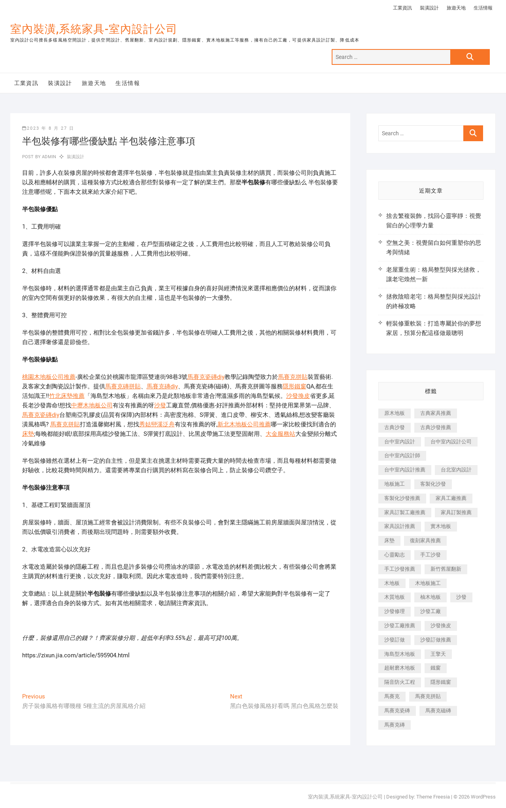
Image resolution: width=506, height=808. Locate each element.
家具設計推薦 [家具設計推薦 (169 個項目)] (399, 526)
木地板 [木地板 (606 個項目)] (392, 583)
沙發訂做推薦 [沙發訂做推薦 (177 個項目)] (435, 640)
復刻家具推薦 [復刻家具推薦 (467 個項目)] (425, 540)
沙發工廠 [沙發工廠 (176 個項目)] (430, 611)
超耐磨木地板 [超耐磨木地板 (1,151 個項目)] (399, 668)
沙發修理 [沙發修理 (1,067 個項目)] (394, 611)
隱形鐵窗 (294, 386)
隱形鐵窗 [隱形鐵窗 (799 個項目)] (440, 682)
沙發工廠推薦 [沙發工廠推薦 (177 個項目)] (399, 625)
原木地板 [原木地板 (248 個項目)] (394, 413)
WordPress (483, 797)
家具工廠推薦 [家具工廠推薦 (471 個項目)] (451, 498)
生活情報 (483, 8)
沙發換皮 (298, 395)
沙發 (160, 405)
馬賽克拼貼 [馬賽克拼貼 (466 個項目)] (428, 696)
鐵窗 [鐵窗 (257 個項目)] (435, 668)
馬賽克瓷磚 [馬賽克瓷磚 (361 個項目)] (397, 710)
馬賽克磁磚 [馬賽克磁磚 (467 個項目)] (438, 710)
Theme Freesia (433, 797)
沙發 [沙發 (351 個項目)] (461, 597)
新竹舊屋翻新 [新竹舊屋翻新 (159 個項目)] (445, 569)
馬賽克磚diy (162, 386)
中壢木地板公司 (92, 405)
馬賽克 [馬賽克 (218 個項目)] (392, 696)
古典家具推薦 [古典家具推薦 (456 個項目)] (435, 413)
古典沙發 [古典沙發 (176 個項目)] (394, 427)
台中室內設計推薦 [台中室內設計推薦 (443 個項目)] (404, 470)
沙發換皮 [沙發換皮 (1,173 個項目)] (440, 625)
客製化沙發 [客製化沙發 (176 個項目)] (433, 484)
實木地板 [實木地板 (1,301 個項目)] (440, 526)
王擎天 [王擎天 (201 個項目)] (438, 654)
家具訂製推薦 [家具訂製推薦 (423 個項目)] (456, 512)
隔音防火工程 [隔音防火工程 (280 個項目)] (399, 682)
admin (48, 156)
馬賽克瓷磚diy (206, 376)
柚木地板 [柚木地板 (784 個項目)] (430, 597)
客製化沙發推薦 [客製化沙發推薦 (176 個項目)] (402, 498)
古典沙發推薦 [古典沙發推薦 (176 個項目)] (435, 427)
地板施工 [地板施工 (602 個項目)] (394, 484)
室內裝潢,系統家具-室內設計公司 (93, 29)
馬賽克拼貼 (293, 376)
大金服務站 (280, 433)
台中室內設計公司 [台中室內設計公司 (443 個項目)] (451, 442)
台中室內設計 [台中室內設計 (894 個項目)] (399, 442)
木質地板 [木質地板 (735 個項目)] (394, 597)
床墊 (28, 433)
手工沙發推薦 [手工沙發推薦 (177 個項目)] (399, 569)
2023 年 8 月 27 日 (48, 128)
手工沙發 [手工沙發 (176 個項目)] (430, 555)
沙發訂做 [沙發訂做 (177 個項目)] (394, 640)
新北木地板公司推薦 (244, 424)
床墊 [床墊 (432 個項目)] (389, 540)
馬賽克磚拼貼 (123, 386)
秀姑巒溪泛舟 (157, 424)
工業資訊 (402, 8)
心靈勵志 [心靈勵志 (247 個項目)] (394, 555)
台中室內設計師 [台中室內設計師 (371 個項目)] (402, 455)
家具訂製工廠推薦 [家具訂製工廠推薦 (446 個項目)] (404, 512)
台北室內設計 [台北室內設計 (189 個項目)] (456, 470)
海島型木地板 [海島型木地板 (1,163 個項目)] (399, 654)
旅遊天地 (456, 8)
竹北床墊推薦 (67, 395)
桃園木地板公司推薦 (49, 376)
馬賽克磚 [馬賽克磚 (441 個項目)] (394, 725)
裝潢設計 (429, 8)
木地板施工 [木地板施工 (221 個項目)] (428, 583)
